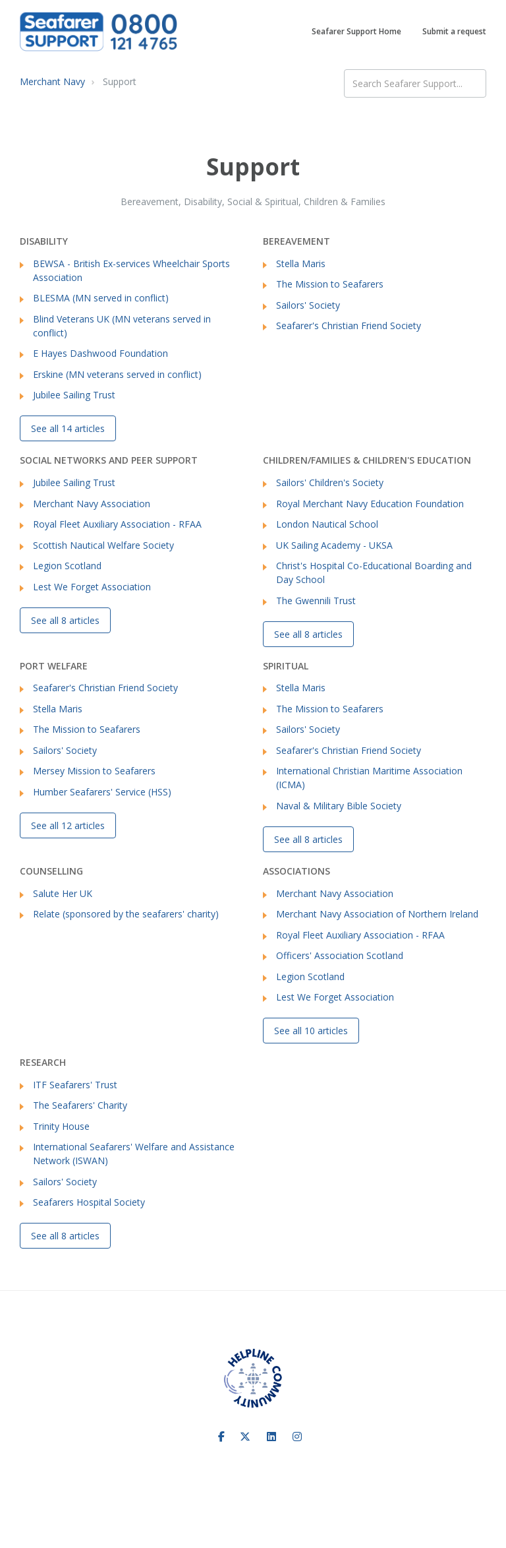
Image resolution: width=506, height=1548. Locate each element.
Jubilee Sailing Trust (74, 394)
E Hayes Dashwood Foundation (100, 353)
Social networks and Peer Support (109, 460)
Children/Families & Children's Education (367, 460)
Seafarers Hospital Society (89, 1202)
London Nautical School (327, 524)
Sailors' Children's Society (329, 482)
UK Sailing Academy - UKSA (334, 545)
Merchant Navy (52, 81)
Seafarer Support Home (356, 31)
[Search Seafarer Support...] (415, 83)
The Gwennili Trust (316, 600)
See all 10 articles (311, 1030)
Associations (296, 871)
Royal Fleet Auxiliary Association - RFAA (117, 524)
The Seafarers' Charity (80, 1105)
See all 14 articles (68, 428)
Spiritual (285, 666)
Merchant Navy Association (91, 503)
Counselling (51, 871)
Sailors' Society (308, 305)
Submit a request (454, 31)
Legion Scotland (67, 565)
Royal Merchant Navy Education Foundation (370, 503)
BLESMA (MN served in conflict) (101, 298)
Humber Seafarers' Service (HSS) (102, 792)
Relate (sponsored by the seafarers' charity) (126, 914)
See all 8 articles (65, 620)
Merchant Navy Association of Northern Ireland (377, 914)
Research (43, 1062)
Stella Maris (300, 263)
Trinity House (61, 1126)
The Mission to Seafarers (329, 284)
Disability (44, 241)
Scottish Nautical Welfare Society (103, 545)
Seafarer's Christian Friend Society (348, 325)
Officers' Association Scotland (339, 955)
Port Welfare (54, 666)
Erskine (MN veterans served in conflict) (117, 374)
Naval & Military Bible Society (338, 805)
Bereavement (296, 241)
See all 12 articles (68, 825)
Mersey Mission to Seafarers (94, 770)
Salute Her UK (62, 893)
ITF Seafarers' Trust (75, 1084)
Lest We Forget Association (92, 586)
